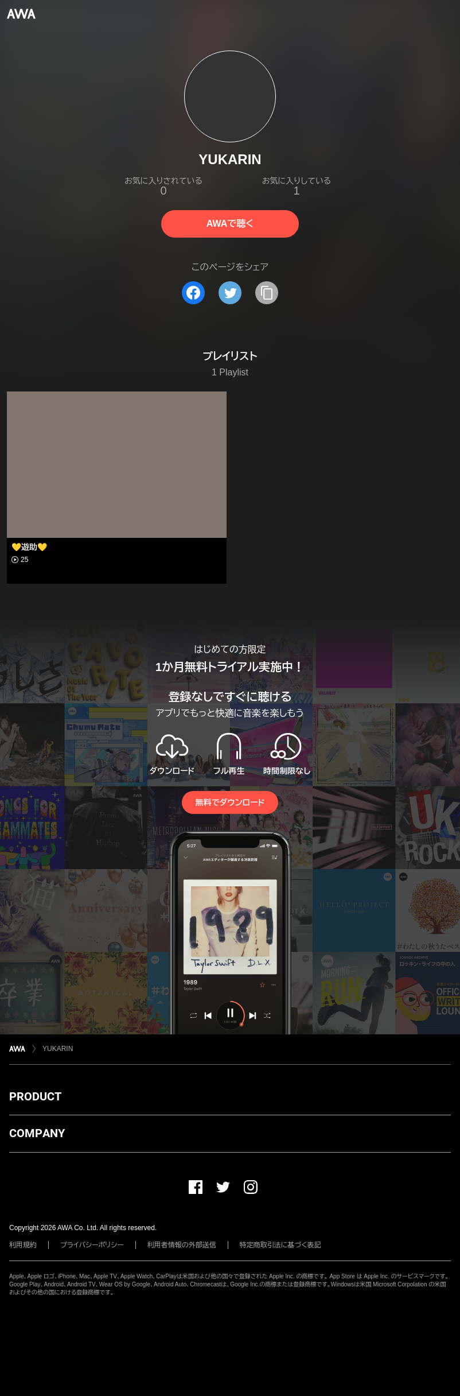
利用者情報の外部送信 (181, 1245)
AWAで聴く (230, 223)
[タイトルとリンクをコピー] (266, 292)
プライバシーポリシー (92, 1245)
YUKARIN (57, 1049)
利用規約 (23, 1245)
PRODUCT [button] (35, 1096)
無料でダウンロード (230, 802)
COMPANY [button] (37, 1133)
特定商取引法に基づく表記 (280, 1245)
